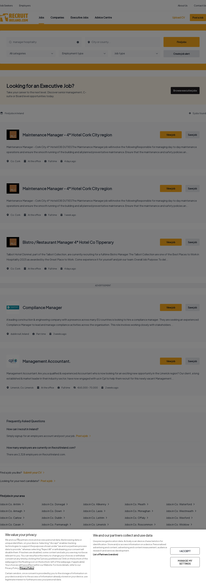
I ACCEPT (185, 550)
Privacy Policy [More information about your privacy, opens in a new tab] (27, 568)
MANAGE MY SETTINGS (185, 562)
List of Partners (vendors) (105, 554)
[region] (103, 557)
